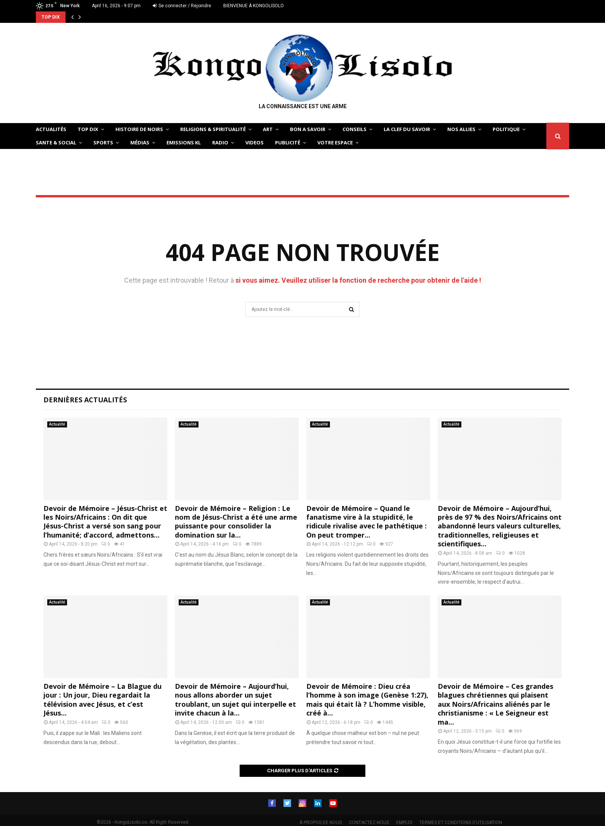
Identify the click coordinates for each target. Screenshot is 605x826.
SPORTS (103, 142)
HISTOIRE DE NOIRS (139, 129)
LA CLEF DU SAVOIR (407, 129)
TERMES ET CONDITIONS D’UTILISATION (460, 822)
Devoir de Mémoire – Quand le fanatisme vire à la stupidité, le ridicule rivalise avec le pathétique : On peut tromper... (366, 521)
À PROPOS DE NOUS (320, 822)
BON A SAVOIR (307, 129)
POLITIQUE (506, 129)
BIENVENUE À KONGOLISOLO (253, 5)
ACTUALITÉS (51, 129)
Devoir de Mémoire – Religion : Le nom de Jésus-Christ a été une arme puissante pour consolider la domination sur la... (236, 521)
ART (268, 129)
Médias (139, 142)
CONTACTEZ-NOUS (369, 822)
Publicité (287, 142)
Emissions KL (183, 142)
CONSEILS (355, 129)
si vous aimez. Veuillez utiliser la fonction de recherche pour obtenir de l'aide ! (358, 280)
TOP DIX (88, 129)
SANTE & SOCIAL (56, 142)
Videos (254, 142)
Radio (220, 142)
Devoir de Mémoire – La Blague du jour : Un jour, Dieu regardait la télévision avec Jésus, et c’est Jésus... (102, 699)
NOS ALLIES (461, 129)
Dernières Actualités (85, 399)
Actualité (57, 424)
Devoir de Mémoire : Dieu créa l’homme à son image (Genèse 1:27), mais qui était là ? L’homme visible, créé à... (367, 699)
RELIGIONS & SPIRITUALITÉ (213, 129)
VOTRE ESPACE (335, 142)
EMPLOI (404, 822)
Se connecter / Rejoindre (182, 5)
